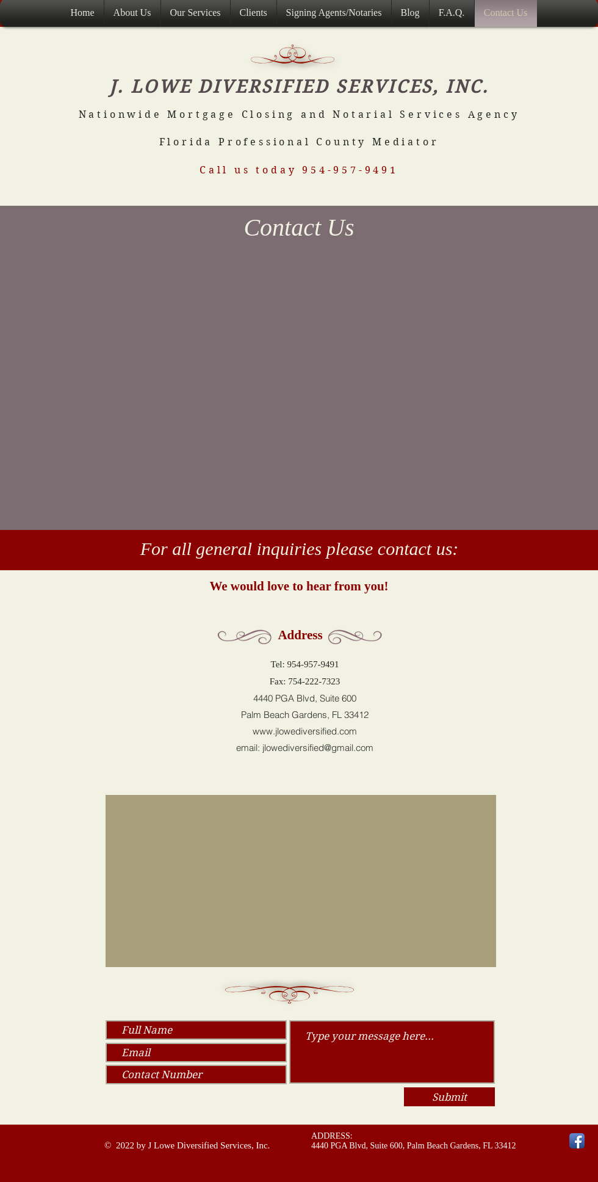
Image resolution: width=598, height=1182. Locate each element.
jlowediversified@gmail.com (317, 747)
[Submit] (449, 1096)
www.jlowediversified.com (305, 731)
